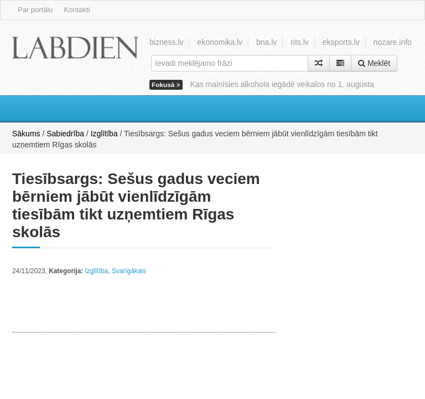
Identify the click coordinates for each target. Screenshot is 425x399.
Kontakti (77, 10)
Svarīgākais (129, 271)
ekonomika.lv (219, 42)
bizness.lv (166, 42)
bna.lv (266, 42)
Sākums (26, 133)
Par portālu (35, 10)
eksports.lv (341, 42)
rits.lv (300, 42)
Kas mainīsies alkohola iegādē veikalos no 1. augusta (282, 84)
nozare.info (393, 42)
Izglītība (104, 133)
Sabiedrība (65, 133)
